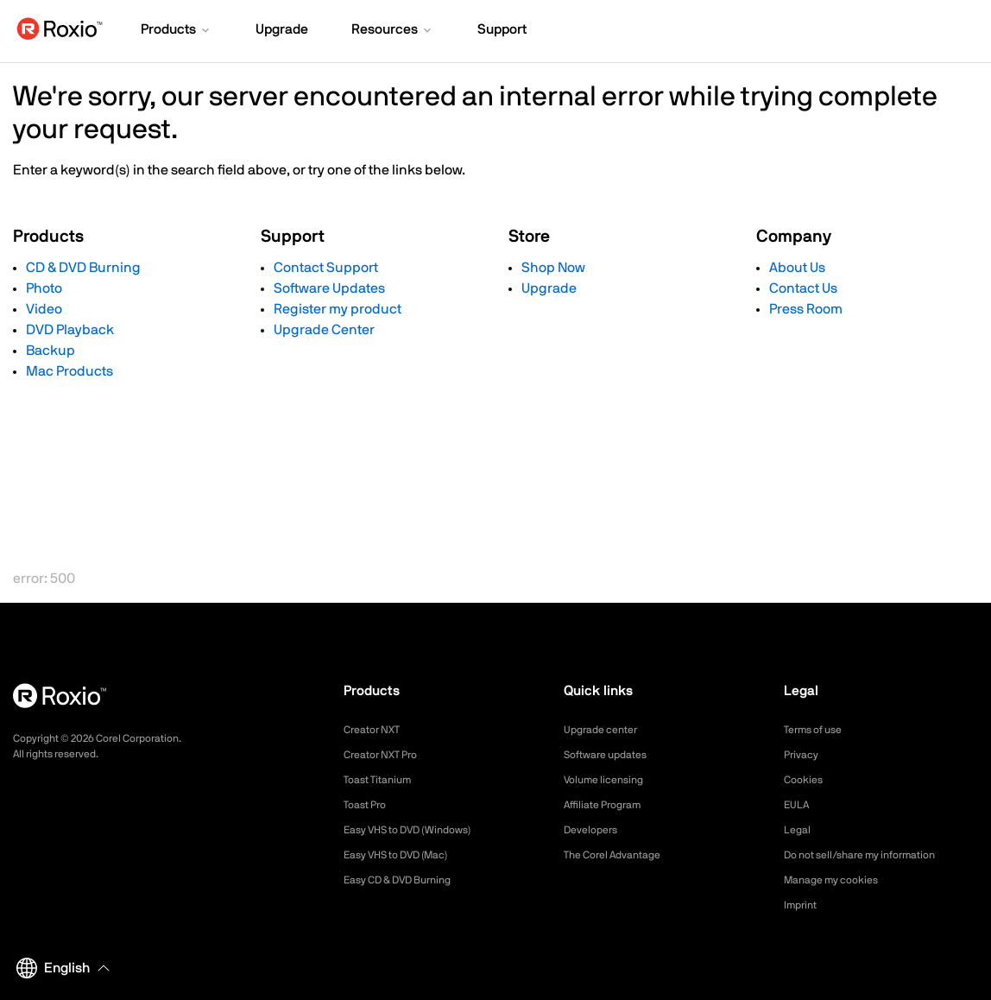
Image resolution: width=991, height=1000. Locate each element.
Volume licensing (609, 780)
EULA (798, 805)
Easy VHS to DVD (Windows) (419, 830)
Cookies (806, 780)
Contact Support (326, 268)
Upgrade (549, 288)
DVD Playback (70, 330)
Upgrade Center (324, 330)
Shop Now (553, 268)
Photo (44, 288)
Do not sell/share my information (873, 855)
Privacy (804, 755)
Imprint (803, 905)
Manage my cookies (838, 880)
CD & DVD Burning (83, 268)
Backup (50, 351)
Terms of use (818, 730)
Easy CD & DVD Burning (407, 880)
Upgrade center (606, 730)
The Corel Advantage (620, 855)
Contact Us (803, 288)
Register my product (337, 309)
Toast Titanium (383, 780)
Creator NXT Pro (387, 755)
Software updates (612, 755)
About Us (797, 268)
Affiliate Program (609, 805)
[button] (176, 31)
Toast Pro (369, 805)
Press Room (806, 309)
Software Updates (329, 288)
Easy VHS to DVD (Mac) (407, 855)
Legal (799, 830)
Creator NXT (376, 730)
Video (44, 309)
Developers (595, 830)
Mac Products (69, 371)
